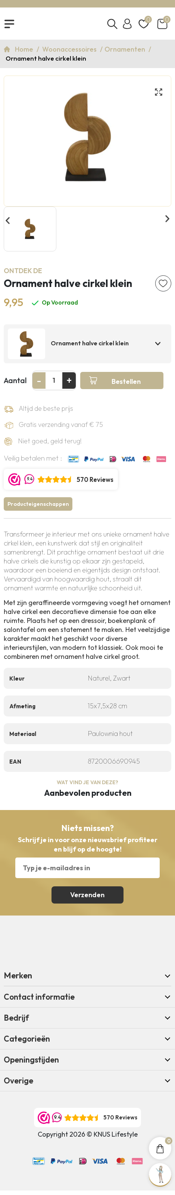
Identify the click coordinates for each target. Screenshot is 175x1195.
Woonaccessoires (70, 50)
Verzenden (87, 899)
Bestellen (126, 384)
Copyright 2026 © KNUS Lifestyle (88, 1138)
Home (25, 50)
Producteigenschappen (39, 507)
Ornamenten (125, 50)
